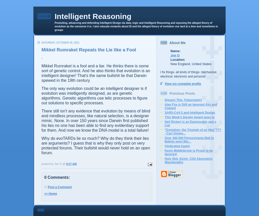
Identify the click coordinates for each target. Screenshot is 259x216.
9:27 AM (71, 163)
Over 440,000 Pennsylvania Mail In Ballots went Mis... (189, 139)
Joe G (175, 55)
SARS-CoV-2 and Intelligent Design (190, 112)
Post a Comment (60, 187)
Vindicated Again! (177, 146)
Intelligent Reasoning (93, 16)
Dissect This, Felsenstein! (183, 100)
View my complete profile (183, 84)
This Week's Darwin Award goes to (189, 117)
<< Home (50, 193)
